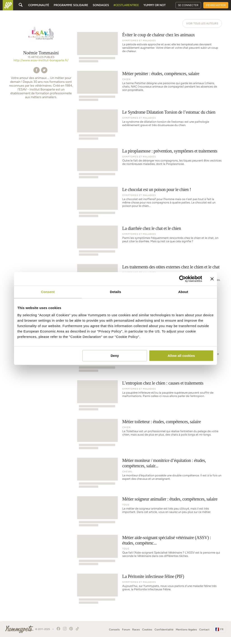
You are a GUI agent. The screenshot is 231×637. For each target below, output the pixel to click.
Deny (115, 356)
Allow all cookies (181, 356)
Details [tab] (115, 292)
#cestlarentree (126, 5)
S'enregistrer (216, 5)
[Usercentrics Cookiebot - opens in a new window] (182, 278)
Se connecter (188, 5)
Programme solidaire (71, 5)
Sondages (101, 5)
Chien (126, 79)
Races (136, 629)
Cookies (147, 629)
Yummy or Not (154, 5)
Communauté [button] (38, 5)
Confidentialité (164, 629)
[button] (36, 70)
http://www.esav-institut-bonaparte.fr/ (41, 60)
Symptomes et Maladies (139, 40)
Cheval (127, 471)
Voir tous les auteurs (202, 23)
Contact (204, 629)
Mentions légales (186, 629)
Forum (126, 629)
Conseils (114, 629)
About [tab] (183, 292)
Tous (125, 504)
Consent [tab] (48, 292)
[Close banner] (212, 278)
